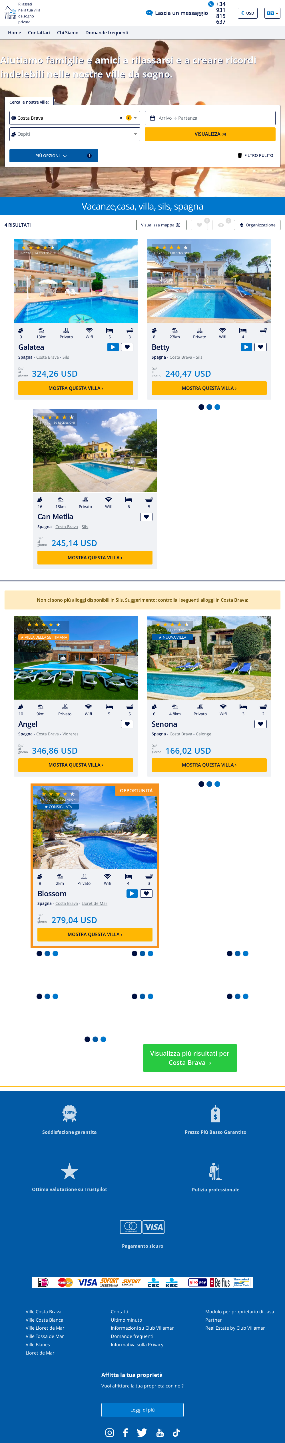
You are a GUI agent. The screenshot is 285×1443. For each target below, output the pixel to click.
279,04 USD (74, 919)
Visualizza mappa (161, 225)
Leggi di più (143, 1410)
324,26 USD (55, 373)
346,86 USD (55, 750)
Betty (160, 347)
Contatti (119, 1311)
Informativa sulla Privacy (137, 1344)
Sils (66, 357)
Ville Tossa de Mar (45, 1336)
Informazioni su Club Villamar (142, 1328)
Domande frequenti (106, 32)
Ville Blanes (38, 1344)
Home (14, 32)
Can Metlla (55, 517)
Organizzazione (257, 225)
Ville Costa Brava (43, 1311)
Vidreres (71, 734)
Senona (164, 724)
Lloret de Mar (94, 903)
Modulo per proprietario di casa (239, 1311)
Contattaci (39, 32)
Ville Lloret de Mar (45, 1328)
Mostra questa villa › (76, 388)
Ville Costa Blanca (44, 1320)
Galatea (31, 347)
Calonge (203, 734)
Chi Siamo (68, 32)
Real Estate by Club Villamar (235, 1328)
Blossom (52, 894)
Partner (213, 1320)
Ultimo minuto (126, 1320)
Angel (27, 724)
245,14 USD (74, 542)
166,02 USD (188, 750)
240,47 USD (188, 373)
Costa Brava (47, 357)
